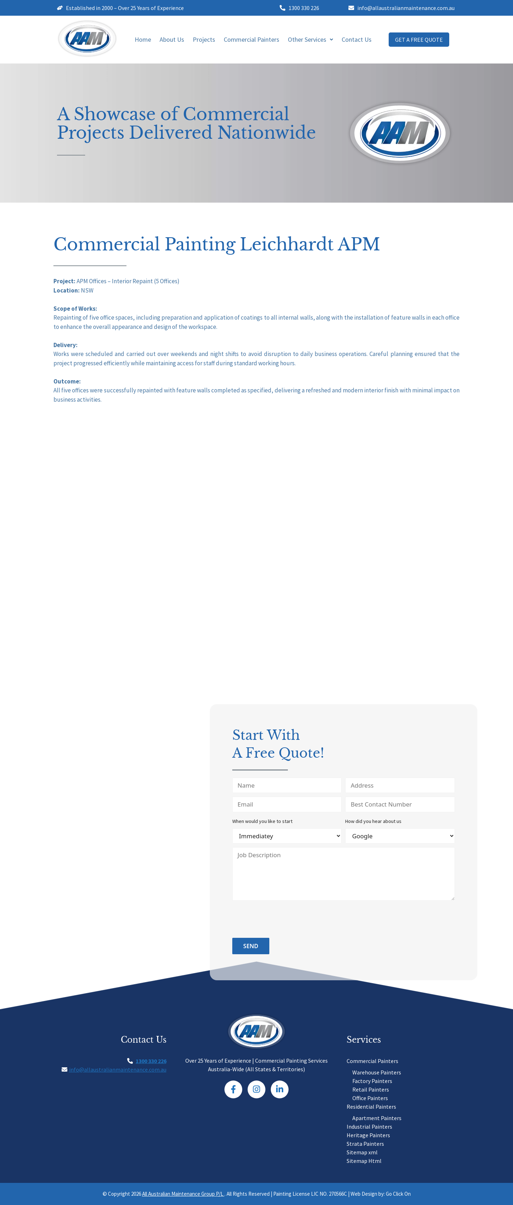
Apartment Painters (376, 1118)
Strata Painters (365, 1143)
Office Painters (370, 1098)
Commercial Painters (251, 39)
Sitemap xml (362, 1152)
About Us (172, 39)
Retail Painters (370, 1089)
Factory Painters (372, 1080)
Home (143, 39)
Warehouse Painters (376, 1072)
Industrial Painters (369, 1126)
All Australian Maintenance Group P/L (183, 1193)
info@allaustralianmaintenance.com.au (117, 1069)
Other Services (310, 39)
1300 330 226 (151, 1060)
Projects (204, 39)
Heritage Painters (368, 1135)
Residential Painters (371, 1106)
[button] (310, 39)
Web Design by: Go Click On (381, 1193)
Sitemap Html (364, 1160)
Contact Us (357, 39)
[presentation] (286, 920)
